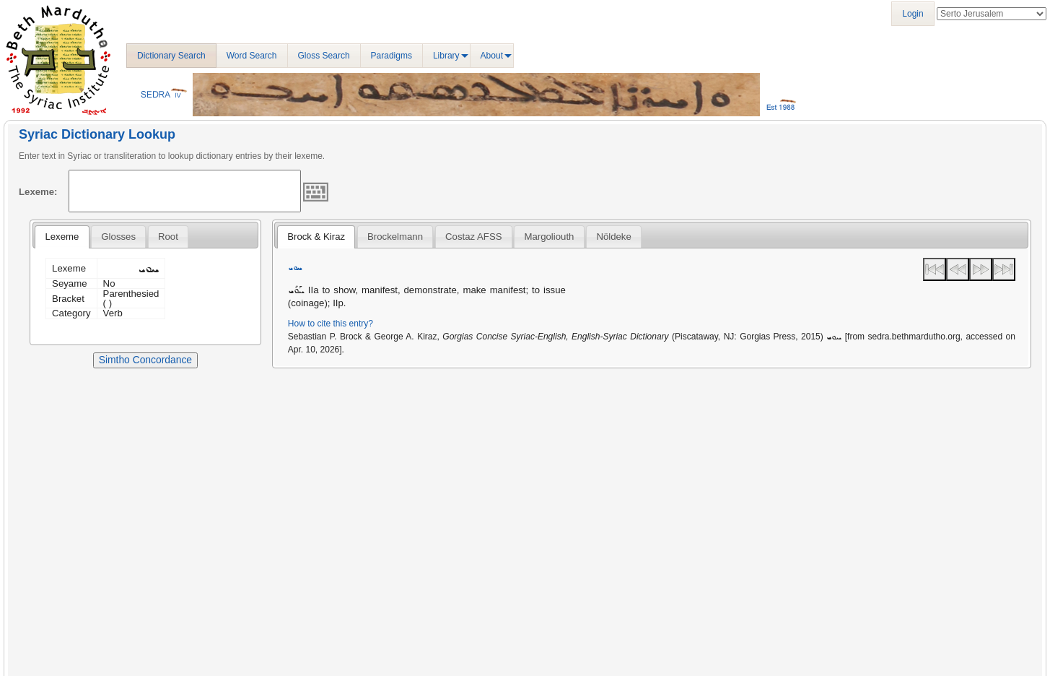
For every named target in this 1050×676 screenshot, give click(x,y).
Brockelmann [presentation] (395, 236)
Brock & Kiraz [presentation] (316, 236)
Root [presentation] (168, 236)
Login (912, 14)
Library (446, 56)
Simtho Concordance (145, 359)
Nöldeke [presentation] (613, 236)
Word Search (252, 56)
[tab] (62, 236)
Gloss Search (324, 56)
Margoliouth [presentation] (549, 236)
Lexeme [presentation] (62, 236)
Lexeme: (38, 191)
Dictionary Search (171, 56)
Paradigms (391, 56)
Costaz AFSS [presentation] (473, 236)
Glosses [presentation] (118, 236)
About (492, 56)
